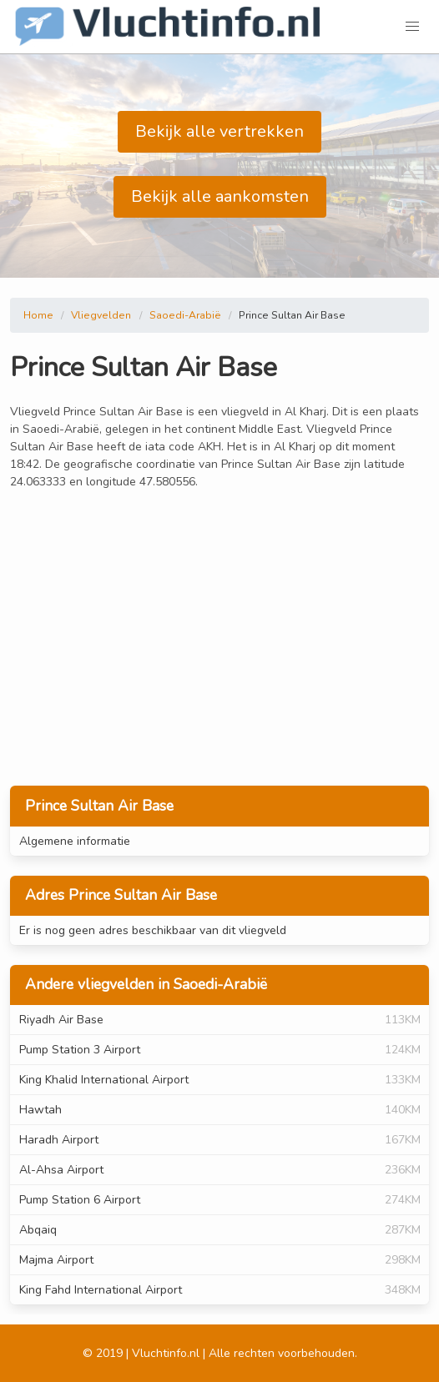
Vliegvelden (101, 315)
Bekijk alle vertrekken (219, 131)
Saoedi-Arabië (185, 315)
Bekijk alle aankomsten (220, 196)
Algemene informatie (74, 841)
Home (38, 315)
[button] (412, 26)
